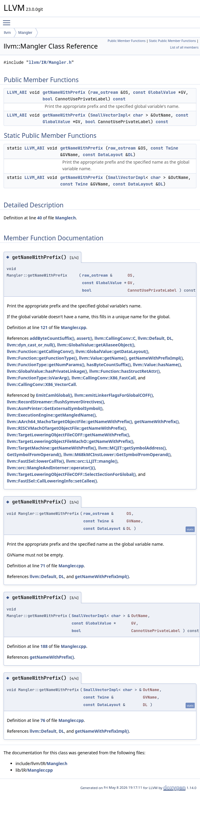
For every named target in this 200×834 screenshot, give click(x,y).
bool (48, 99)
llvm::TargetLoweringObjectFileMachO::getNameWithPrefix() (70, 441)
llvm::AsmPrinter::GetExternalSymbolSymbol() (55, 408)
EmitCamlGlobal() (54, 395)
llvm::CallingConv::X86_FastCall (103, 378)
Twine (172, 148)
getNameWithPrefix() (156, 421)
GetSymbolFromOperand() (34, 454)
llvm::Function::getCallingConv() (40, 351)
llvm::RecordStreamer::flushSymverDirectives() (55, 402)
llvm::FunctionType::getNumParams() (45, 364)
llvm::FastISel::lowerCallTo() (35, 461)
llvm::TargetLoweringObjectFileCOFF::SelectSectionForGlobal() (71, 474)
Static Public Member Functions (172, 41)
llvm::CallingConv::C (114, 338)
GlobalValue (161, 92)
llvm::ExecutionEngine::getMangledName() (51, 415)
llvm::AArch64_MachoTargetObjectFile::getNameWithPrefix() (69, 421)
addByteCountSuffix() (52, 338)
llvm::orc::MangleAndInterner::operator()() (51, 467)
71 (42, 565)
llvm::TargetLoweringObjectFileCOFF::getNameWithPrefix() (68, 435)
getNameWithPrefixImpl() (156, 358)
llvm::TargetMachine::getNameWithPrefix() (51, 448)
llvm (7, 32)
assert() (84, 338)
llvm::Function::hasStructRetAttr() (124, 371)
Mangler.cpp (73, 327)
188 (44, 646)
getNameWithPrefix (64, 92)
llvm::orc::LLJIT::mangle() (91, 461)
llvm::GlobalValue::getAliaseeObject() (95, 345)
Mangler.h (65, 218)
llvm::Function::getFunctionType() (42, 358)
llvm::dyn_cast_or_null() (31, 345)
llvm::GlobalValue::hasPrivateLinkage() (47, 371)
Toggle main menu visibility (8, 20)
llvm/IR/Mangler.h (50, 62)
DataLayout (110, 154)
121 (44, 327)
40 (39, 218)
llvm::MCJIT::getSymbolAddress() (132, 448)
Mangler (25, 32)
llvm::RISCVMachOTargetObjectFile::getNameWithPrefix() (66, 428)
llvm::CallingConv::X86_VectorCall (41, 384)
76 (42, 720)
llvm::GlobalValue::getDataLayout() (112, 351)
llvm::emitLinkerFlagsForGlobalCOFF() (113, 395)
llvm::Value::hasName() (157, 364)
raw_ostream (104, 92)
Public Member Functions (127, 41)
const (139, 92)
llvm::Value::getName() (102, 358)
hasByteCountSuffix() (108, 364)
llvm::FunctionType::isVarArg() (38, 378)
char (138, 115)
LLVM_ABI (17, 92)
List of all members (184, 47)
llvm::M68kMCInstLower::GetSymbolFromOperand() (116, 454)
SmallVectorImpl (109, 115)
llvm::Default (151, 338)
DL (130, 154)
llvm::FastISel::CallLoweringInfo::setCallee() (52, 481)
